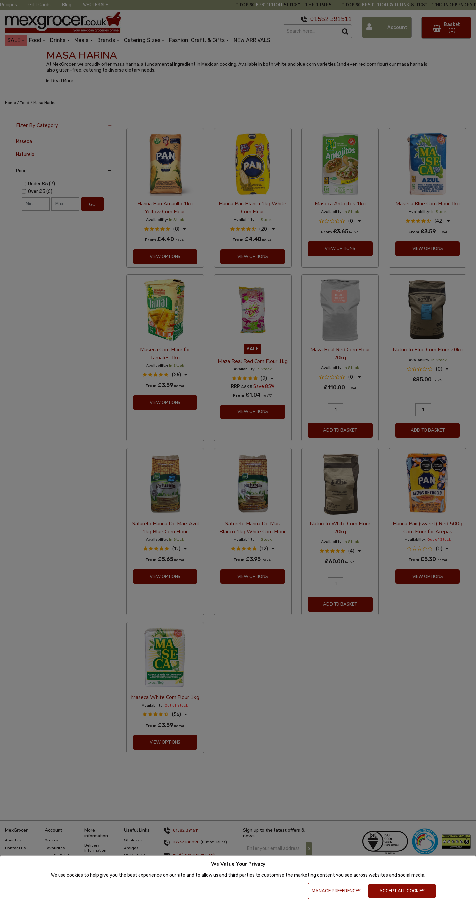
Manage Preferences (336, 891)
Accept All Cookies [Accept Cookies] (402, 891)
